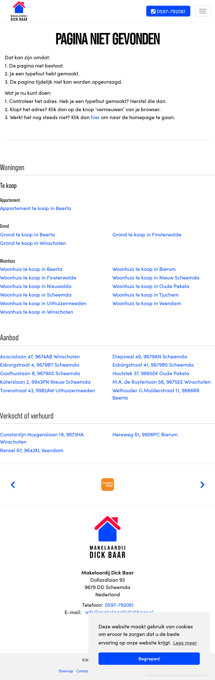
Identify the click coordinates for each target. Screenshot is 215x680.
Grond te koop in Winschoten (33, 242)
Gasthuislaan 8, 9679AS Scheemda (40, 372)
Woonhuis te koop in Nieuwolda (36, 285)
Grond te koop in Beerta (27, 234)
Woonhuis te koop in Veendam (146, 302)
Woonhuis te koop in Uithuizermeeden (43, 302)
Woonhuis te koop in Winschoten (36, 311)
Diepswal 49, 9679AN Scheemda (149, 356)
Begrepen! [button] (149, 658)
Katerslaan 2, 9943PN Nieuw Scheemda (45, 381)
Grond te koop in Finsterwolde (146, 234)
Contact (83, 670)
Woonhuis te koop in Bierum (144, 268)
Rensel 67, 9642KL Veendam (31, 449)
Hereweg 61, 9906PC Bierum (145, 434)
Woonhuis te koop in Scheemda (36, 294)
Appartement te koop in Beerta (35, 207)
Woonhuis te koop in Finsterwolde (38, 277)
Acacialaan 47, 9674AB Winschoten (40, 356)
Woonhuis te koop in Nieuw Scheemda (155, 277)
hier (95, 116)
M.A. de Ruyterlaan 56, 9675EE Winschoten (161, 381)
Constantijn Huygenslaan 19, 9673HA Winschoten (42, 438)
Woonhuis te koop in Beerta (31, 268)
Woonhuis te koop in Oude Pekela (150, 285)
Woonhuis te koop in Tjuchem (145, 294)
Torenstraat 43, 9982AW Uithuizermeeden (47, 390)
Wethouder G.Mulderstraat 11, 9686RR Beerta (155, 394)
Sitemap (66, 670)
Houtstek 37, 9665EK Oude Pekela (150, 372)
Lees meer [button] (185, 642)
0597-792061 (168, 11)
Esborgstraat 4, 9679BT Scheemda (39, 364)
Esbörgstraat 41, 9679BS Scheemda (153, 364)
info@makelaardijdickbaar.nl (119, 611)
